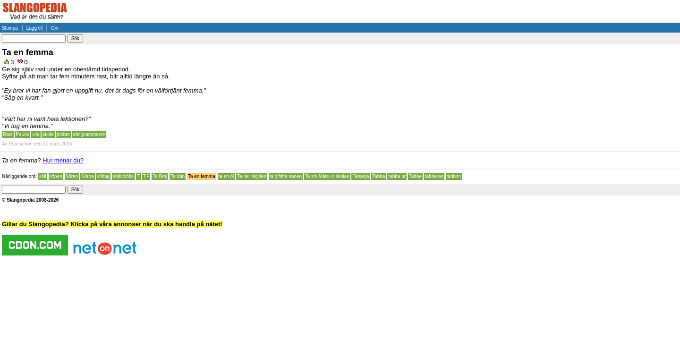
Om (55, 28)
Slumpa (10, 28)
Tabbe (415, 176)
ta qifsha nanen (286, 176)
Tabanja (360, 176)
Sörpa (87, 176)
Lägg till (34, 28)
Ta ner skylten (251, 176)
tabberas (434, 176)
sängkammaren (89, 134)
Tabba (378, 176)
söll (42, 176)
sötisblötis (123, 176)
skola (47, 134)
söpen (56, 176)
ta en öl (226, 176)
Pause (22, 134)
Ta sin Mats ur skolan (327, 176)
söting (103, 176)
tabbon (454, 176)
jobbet (63, 134)
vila (35, 134)
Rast (8, 134)
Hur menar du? (63, 160)
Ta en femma (201, 176)
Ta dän (177, 176)
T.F (146, 176)
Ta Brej (160, 176)
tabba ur (397, 176)
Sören (72, 176)
